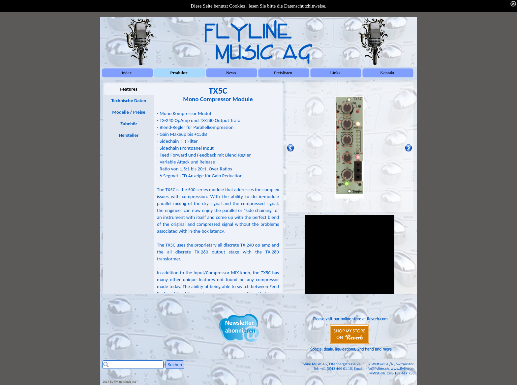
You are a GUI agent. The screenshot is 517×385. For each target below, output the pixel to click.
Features (128, 89)
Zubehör (128, 124)
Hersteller (128, 135)
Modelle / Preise (128, 112)
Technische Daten (128, 101)
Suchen (175, 365)
